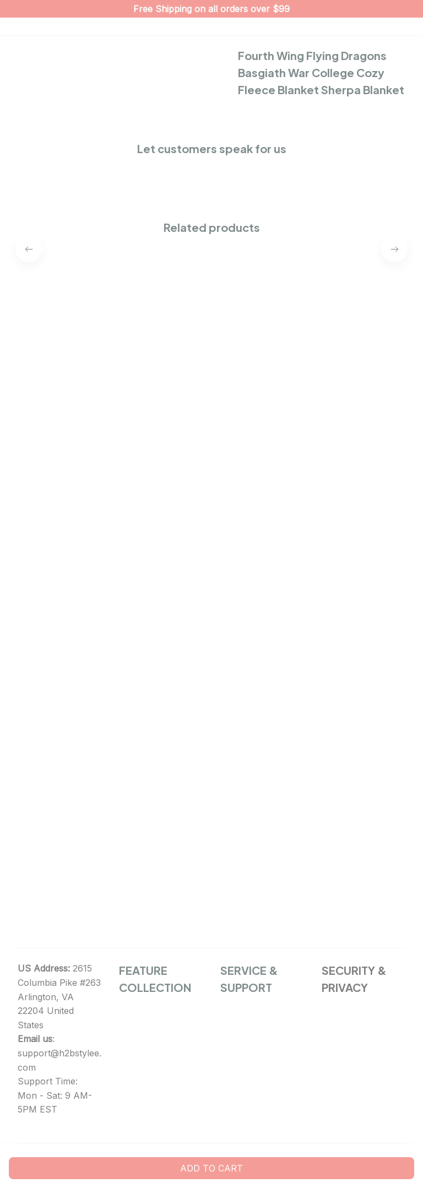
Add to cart (211, 1168)
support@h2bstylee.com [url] (59, 1060)
